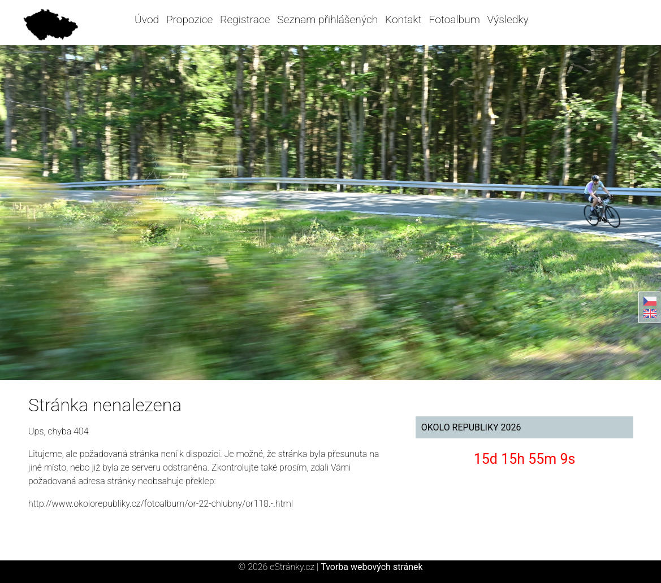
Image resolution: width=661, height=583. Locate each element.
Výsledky (508, 19)
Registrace (245, 19)
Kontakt (403, 19)
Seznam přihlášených (327, 19)
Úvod (147, 19)
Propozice (189, 19)
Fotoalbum (454, 19)
